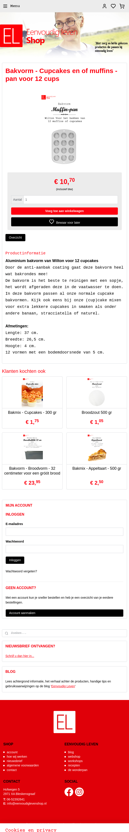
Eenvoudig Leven (63, 686)
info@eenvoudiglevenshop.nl (27, 803)
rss (100, 824)
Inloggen (15, 560)
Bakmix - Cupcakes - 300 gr (32, 412)
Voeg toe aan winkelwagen (64, 210)
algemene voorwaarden (23, 765)
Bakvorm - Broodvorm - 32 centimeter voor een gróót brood (32, 470)
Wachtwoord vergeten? (21, 571)
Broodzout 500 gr (97, 412)
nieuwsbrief (14, 761)
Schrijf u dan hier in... (19, 656)
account (12, 752)
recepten (74, 765)
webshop (74, 756)
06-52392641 (16, 799)
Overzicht (15, 237)
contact (12, 770)
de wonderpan (77, 770)
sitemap (88, 824)
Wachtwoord (15, 541)
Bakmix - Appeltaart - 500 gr (96, 468)
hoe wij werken (17, 756)
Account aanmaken (22, 613)
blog (71, 752)
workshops (75, 761)
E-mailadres (14, 524)
